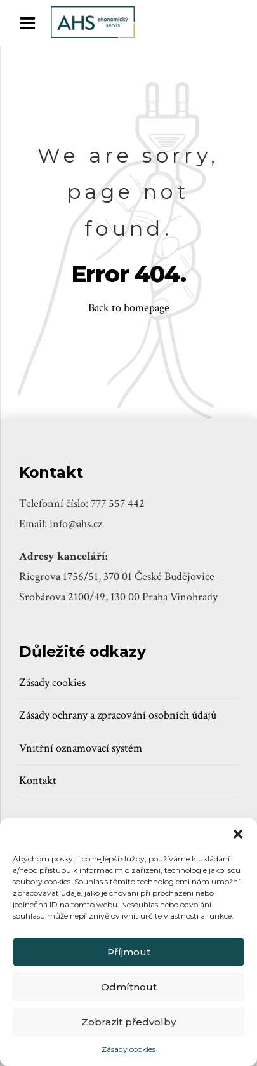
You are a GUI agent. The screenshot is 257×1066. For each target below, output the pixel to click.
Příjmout (128, 952)
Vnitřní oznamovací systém (80, 748)
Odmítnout (129, 987)
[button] (238, 834)
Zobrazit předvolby (128, 1022)
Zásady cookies (128, 1049)
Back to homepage (128, 307)
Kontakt (37, 780)
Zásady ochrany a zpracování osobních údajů (117, 715)
